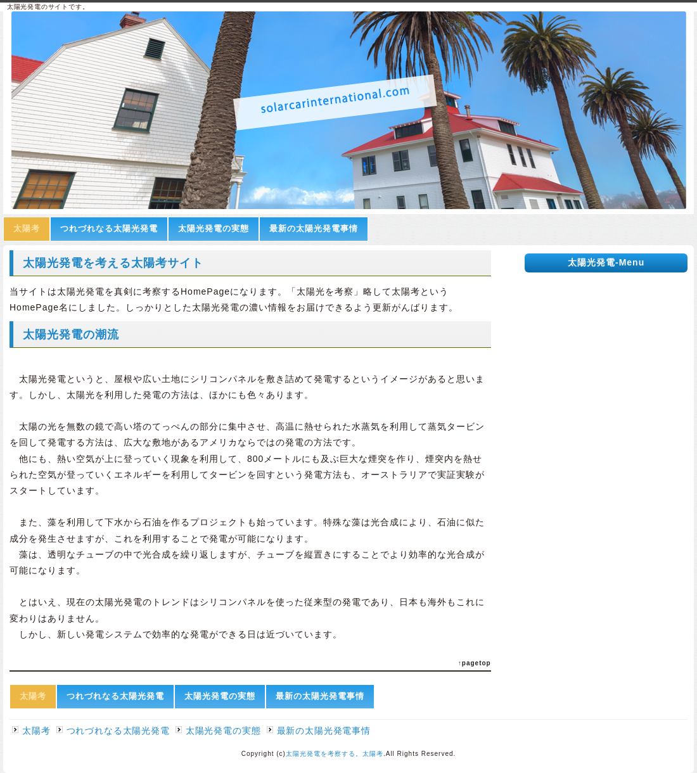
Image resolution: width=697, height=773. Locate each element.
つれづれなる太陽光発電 (109, 228)
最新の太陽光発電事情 (313, 228)
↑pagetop (474, 663)
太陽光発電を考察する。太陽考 (334, 753)
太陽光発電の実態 (213, 228)
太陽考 (26, 228)
